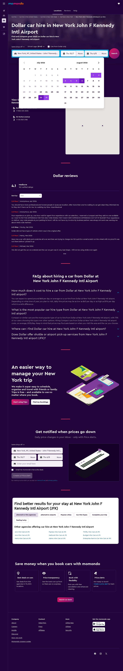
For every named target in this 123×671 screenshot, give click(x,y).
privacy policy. (52, 480)
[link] (20, 402)
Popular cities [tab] (66, 515)
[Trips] (4, 27)
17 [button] (46, 86)
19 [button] (58, 86)
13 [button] (24, 86)
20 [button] (24, 92)
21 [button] (30, 92)
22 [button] (35, 92)
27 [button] (24, 98)
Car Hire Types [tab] (81, 515)
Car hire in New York (66, 17)
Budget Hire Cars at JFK (92, 535)
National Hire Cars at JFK (58, 535)
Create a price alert (101, 584)
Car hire (14, 17)
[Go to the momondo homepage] (16, 3)
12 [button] (58, 81)
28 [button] (30, 98)
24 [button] (46, 92)
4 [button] (52, 75)
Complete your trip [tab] (99, 515)
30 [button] (41, 98)
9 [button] (40, 81)
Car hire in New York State (48, 17)
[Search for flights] (4, 10)
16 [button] (41, 86)
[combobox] (18, 47)
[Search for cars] (4, 20)
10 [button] (46, 81)
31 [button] (46, 98)
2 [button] (40, 75)
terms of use (41, 480)
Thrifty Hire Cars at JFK (91, 532)
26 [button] (58, 92)
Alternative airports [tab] (48, 515)
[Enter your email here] (39, 463)
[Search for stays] (4, 15)
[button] (4, 3)
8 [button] (35, 81)
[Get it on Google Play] (99, 624)
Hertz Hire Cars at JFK (23, 538)
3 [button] (46, 75)
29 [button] (35, 98)
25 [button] (52, 92)
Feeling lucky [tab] (21, 520)
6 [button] (24, 81)
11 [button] (52, 81)
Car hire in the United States (28, 17)
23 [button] (41, 92)
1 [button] (35, 75)
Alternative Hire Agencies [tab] (26, 515)
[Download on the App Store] (99, 629)
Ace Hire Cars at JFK (22, 535)
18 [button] (52, 86)
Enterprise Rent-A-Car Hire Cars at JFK (97, 538)
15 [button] (35, 86)
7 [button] (29, 81)
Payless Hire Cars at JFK (57, 532)
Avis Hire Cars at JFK (22, 532)
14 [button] (30, 86)
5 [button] (57, 75)
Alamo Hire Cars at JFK (57, 538)
